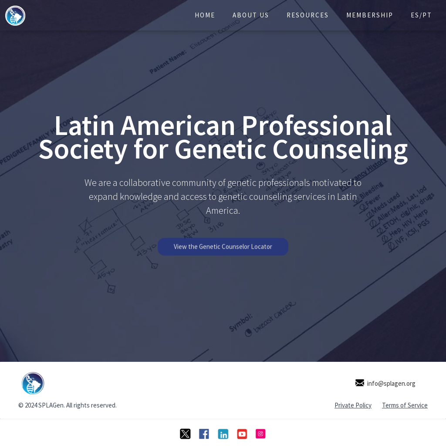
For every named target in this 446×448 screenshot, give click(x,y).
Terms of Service (405, 405)
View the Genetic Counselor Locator (223, 251)
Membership (369, 15)
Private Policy (353, 405)
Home (205, 15)
